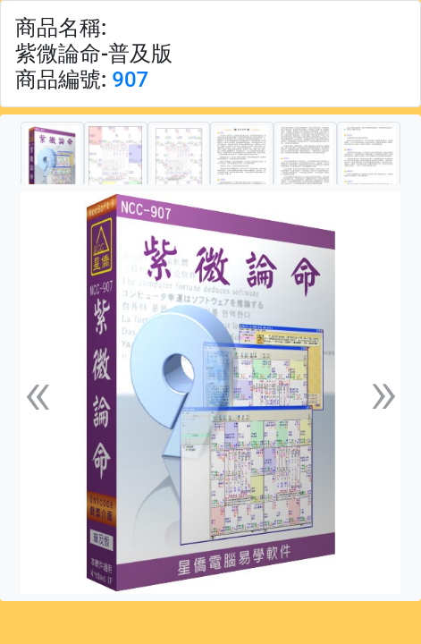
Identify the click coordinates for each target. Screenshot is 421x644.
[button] (37, 392)
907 (130, 79)
